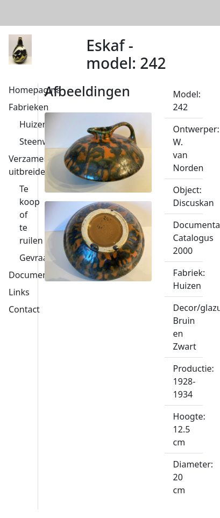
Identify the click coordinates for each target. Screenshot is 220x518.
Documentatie (37, 275)
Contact (24, 309)
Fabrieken (28, 107)
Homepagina (35, 90)
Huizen (33, 124)
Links (19, 292)
